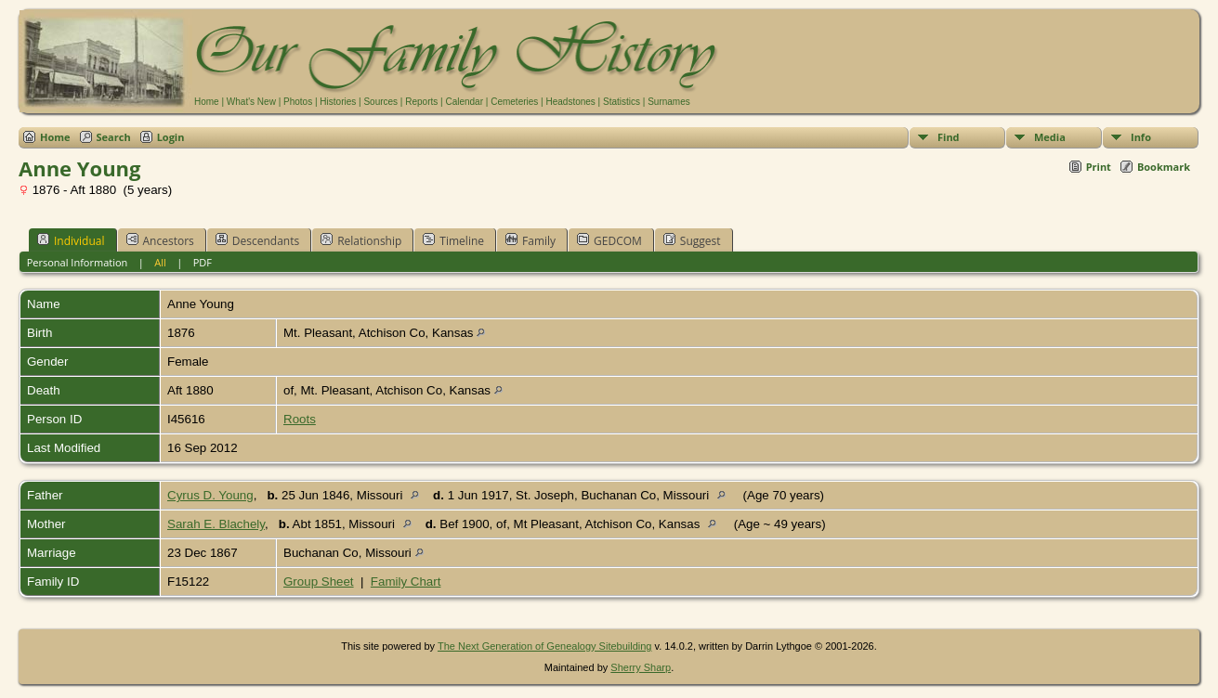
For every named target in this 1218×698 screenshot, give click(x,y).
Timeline (453, 240)
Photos (297, 102)
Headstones (570, 102)
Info (1141, 137)
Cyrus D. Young (210, 495)
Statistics (621, 102)
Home (206, 102)
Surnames (669, 102)
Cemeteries (514, 102)
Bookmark (1163, 167)
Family (530, 240)
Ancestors (160, 240)
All (160, 262)
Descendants (257, 240)
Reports (421, 102)
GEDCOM (609, 240)
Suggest (692, 240)
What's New (251, 102)
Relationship (361, 240)
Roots (299, 419)
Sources (380, 102)
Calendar (464, 102)
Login (171, 137)
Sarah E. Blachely (216, 524)
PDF (202, 262)
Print (1098, 167)
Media (1050, 137)
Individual (71, 240)
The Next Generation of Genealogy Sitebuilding (545, 646)
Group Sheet (318, 581)
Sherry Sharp (640, 667)
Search (114, 137)
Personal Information (77, 262)
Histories (338, 102)
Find (948, 137)
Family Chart (406, 581)
